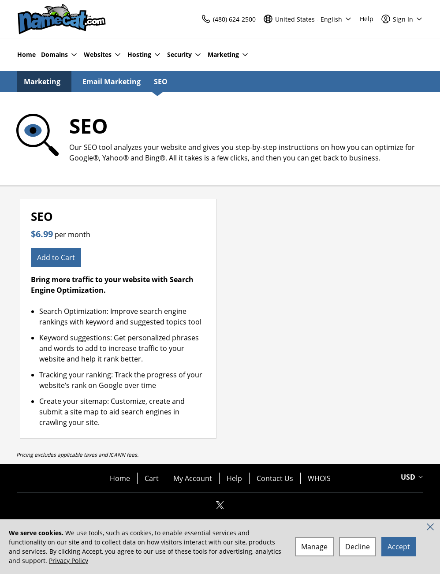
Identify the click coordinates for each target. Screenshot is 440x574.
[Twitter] (220, 508)
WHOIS (319, 478)
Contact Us (275, 478)
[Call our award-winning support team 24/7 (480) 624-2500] (366, 19)
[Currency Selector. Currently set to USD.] (410, 477)
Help (234, 478)
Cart (152, 478)
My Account (192, 478)
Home (120, 478)
